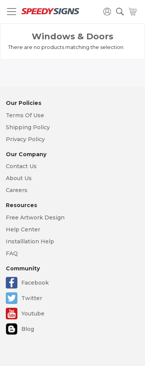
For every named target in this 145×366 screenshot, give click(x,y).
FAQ (12, 253)
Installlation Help (30, 241)
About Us (19, 178)
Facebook (35, 282)
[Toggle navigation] (11, 11)
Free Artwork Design (35, 217)
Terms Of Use (25, 115)
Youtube (32, 313)
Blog (27, 329)
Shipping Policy (28, 127)
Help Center (23, 229)
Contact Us (21, 166)
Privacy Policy (25, 139)
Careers (16, 190)
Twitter (31, 298)
